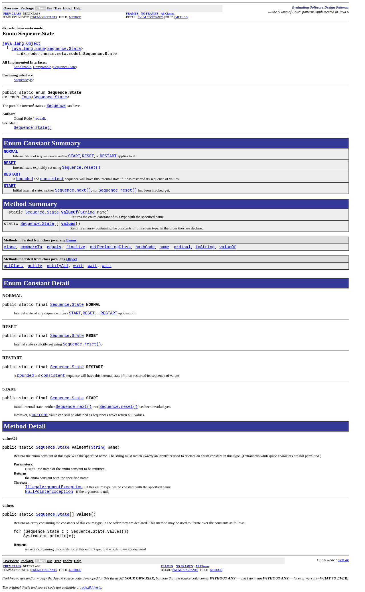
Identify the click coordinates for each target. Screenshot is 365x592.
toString (204, 247)
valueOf (69, 212)
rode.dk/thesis (90, 587)
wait (78, 266)
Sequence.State (64, 48)
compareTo (31, 247)
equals (54, 247)
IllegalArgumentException (54, 487)
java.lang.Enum (28, 48)
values (68, 223)
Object (71, 259)
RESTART (12, 174)
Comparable (42, 67)
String (87, 212)
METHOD (75, 17)
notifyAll (57, 266)
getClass (13, 266)
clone (10, 247)
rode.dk (40, 118)
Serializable (22, 67)
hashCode (145, 247)
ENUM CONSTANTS (44, 17)
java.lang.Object (21, 43)
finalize (75, 247)
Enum (26, 97)
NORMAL (11, 151)
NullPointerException (49, 491)
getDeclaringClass (110, 247)
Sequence (21, 80)
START (10, 186)
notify (35, 266)
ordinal (182, 247)
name (164, 247)
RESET (10, 163)
